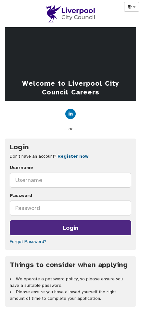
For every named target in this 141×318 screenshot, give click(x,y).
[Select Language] (131, 7)
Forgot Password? (28, 241)
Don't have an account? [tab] (49, 156)
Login (71, 227)
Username (21, 167)
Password (21, 195)
